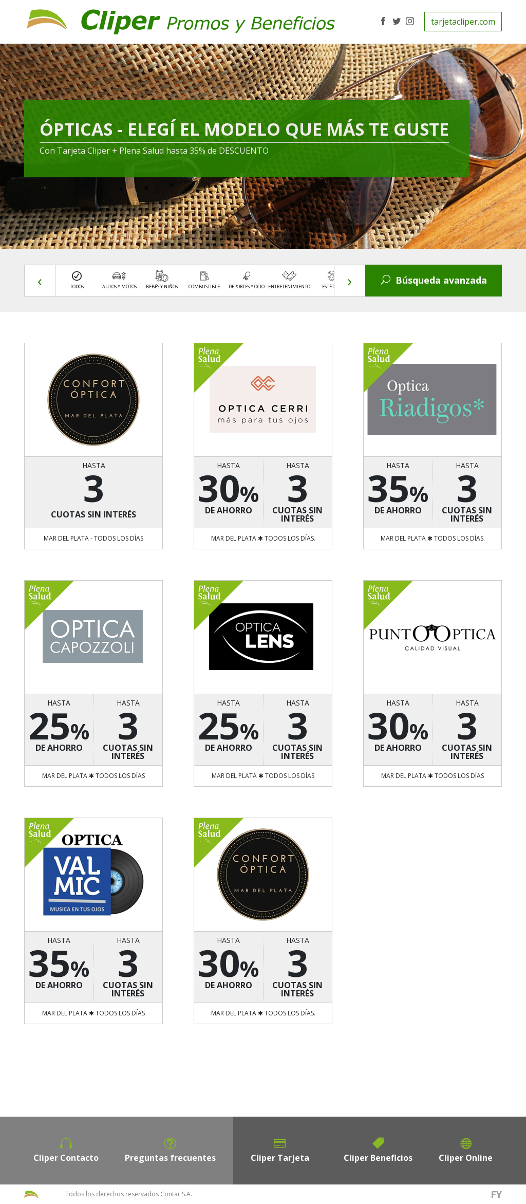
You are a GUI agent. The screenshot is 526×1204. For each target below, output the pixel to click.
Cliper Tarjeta (280, 1157)
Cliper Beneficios (378, 1157)
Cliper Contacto (66, 1157)
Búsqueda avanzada (434, 280)
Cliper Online (466, 1157)
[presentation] (40, 281)
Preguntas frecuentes (170, 1157)
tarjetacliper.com (463, 21)
